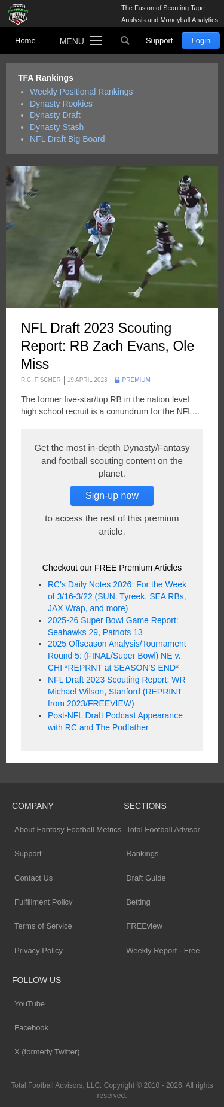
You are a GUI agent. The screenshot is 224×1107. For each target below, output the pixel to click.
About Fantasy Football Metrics (67, 829)
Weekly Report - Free (163, 950)
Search (125, 40)
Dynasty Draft (55, 115)
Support (159, 40)
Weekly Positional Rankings (81, 91)
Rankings (142, 853)
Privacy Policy (38, 950)
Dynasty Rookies (61, 103)
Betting (138, 901)
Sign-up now (112, 495)
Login (200, 40)
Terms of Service (43, 925)
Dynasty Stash (57, 127)
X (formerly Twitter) (47, 1051)
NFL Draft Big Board (67, 139)
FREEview (144, 925)
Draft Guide (145, 878)
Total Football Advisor (163, 829)
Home (25, 40)
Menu (72, 41)
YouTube (29, 1003)
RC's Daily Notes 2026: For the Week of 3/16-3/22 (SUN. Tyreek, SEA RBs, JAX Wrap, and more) (117, 596)
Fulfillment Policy (43, 901)
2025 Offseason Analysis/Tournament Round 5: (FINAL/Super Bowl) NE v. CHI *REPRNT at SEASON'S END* (117, 655)
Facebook (31, 1027)
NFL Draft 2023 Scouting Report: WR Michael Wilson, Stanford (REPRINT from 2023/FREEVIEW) (117, 691)
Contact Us (33, 878)
